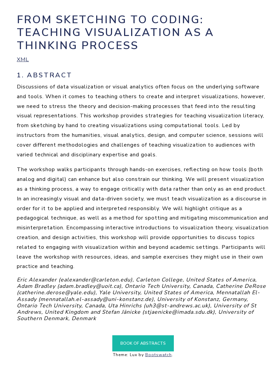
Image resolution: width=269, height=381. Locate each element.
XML (23, 59)
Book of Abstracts (143, 343)
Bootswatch (158, 354)
